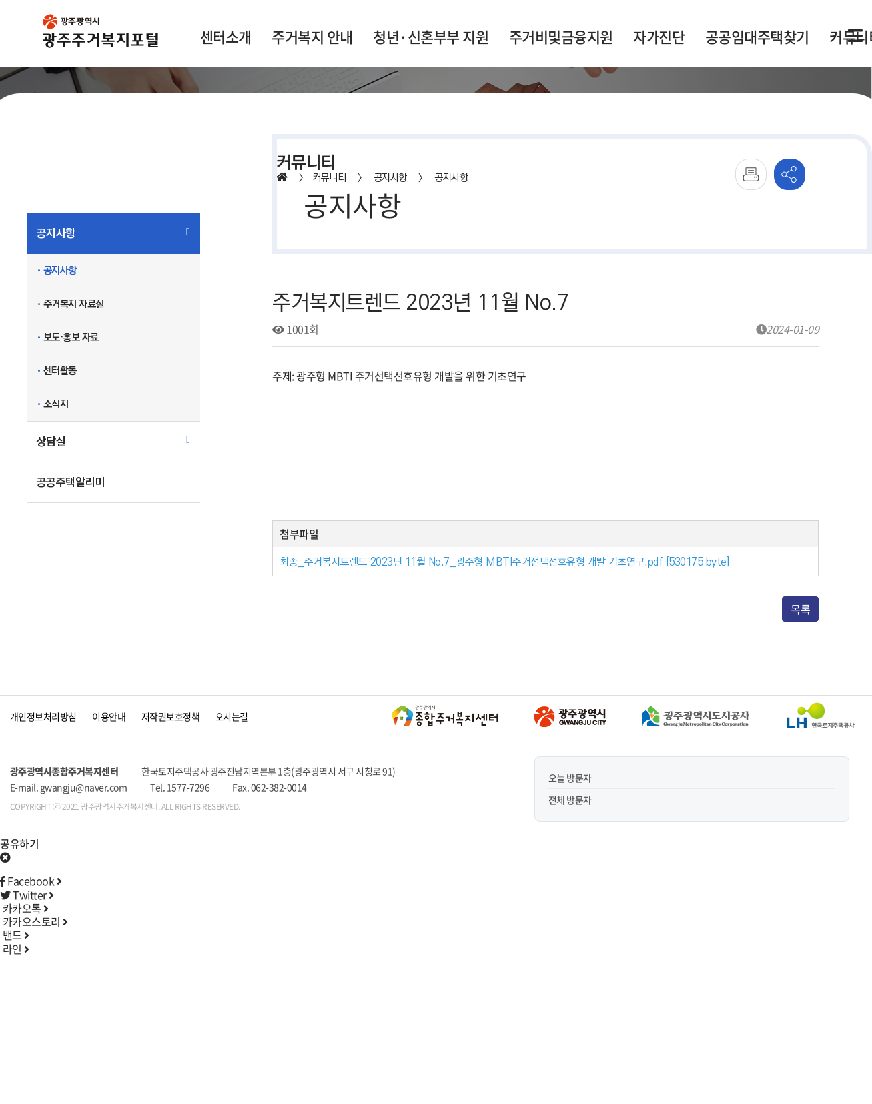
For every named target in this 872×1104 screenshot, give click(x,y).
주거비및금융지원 (561, 36)
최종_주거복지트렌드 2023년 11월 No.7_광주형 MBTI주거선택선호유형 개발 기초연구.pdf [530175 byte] (504, 562)
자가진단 (659, 36)
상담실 (51, 441)
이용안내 (108, 716)
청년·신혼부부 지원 (430, 36)
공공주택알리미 (71, 482)
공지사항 (56, 233)
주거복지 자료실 (73, 304)
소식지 (56, 404)
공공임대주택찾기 (757, 36)
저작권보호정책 (170, 716)
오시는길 (231, 716)
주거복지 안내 (312, 36)
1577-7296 (188, 787)
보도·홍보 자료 (71, 337)
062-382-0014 (279, 787)
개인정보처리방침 (43, 716)
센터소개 (226, 36)
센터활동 (60, 370)
